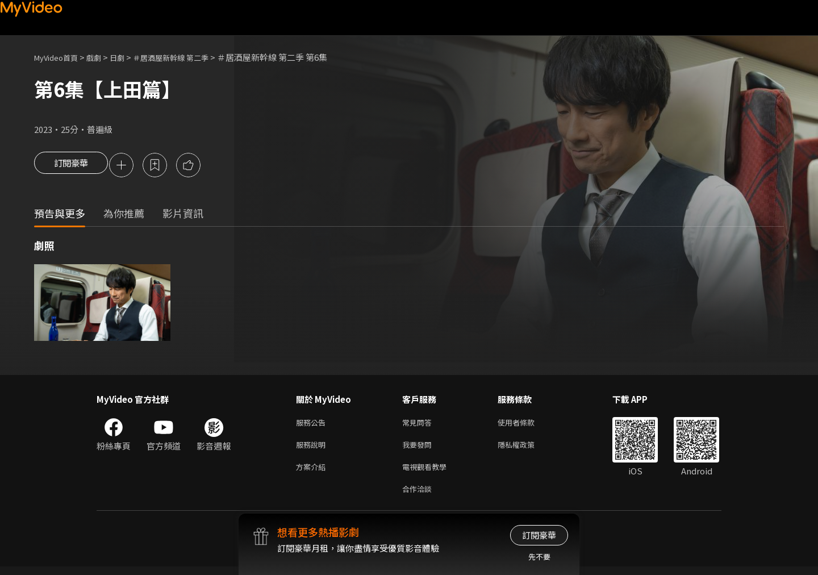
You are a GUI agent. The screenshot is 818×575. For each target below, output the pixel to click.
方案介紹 (313, 472)
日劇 (128, 57)
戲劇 (102, 57)
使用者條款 (525, 425)
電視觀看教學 (427, 472)
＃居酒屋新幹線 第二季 (188, 57)
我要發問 (419, 449)
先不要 (539, 556)
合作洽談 (419, 496)
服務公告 (313, 425)
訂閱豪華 (71, 166)
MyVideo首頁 (60, 57)
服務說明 (313, 449)
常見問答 (419, 425)
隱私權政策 (525, 449)
